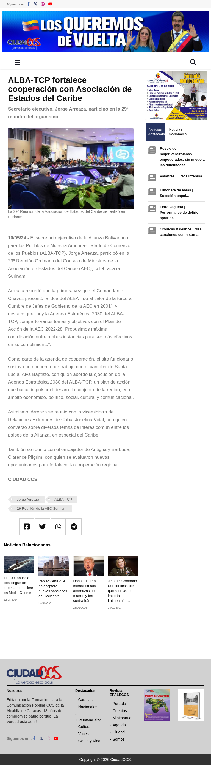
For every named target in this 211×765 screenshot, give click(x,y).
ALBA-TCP (63, 499)
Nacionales (87, 707)
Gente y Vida (89, 741)
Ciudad (119, 732)
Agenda (119, 725)
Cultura (84, 726)
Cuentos (120, 711)
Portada (119, 703)
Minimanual (122, 718)
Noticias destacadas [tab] (156, 131)
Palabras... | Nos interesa (181, 176)
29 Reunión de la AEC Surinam (41, 508)
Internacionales (88, 719)
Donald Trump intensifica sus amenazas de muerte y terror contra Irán (85, 591)
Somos (119, 739)
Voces (83, 734)
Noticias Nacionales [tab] (177, 131)
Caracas (85, 700)
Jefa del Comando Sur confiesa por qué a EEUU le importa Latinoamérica (122, 591)
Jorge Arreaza (28, 499)
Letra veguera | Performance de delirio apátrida (179, 212)
